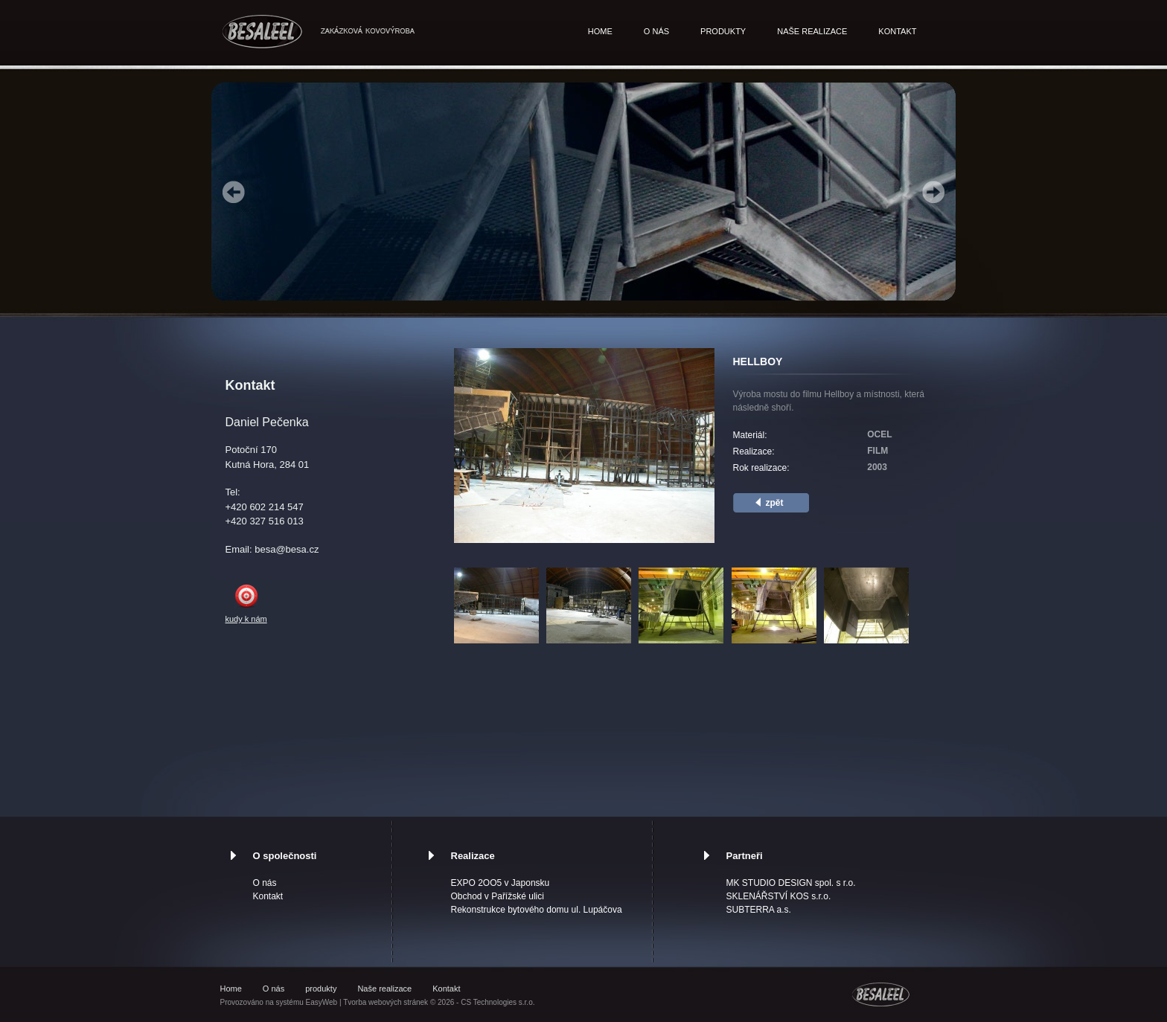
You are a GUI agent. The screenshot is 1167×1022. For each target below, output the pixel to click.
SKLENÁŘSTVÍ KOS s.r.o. (778, 896)
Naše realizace (812, 31)
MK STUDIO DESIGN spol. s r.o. (791, 883)
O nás (656, 31)
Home (600, 31)
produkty (723, 31)
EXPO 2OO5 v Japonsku (500, 883)
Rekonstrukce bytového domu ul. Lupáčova (536, 909)
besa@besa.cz (287, 549)
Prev (234, 192)
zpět (775, 503)
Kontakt (897, 31)
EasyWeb (322, 1002)
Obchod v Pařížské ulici (497, 896)
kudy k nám (246, 618)
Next (933, 192)
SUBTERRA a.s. (758, 909)
